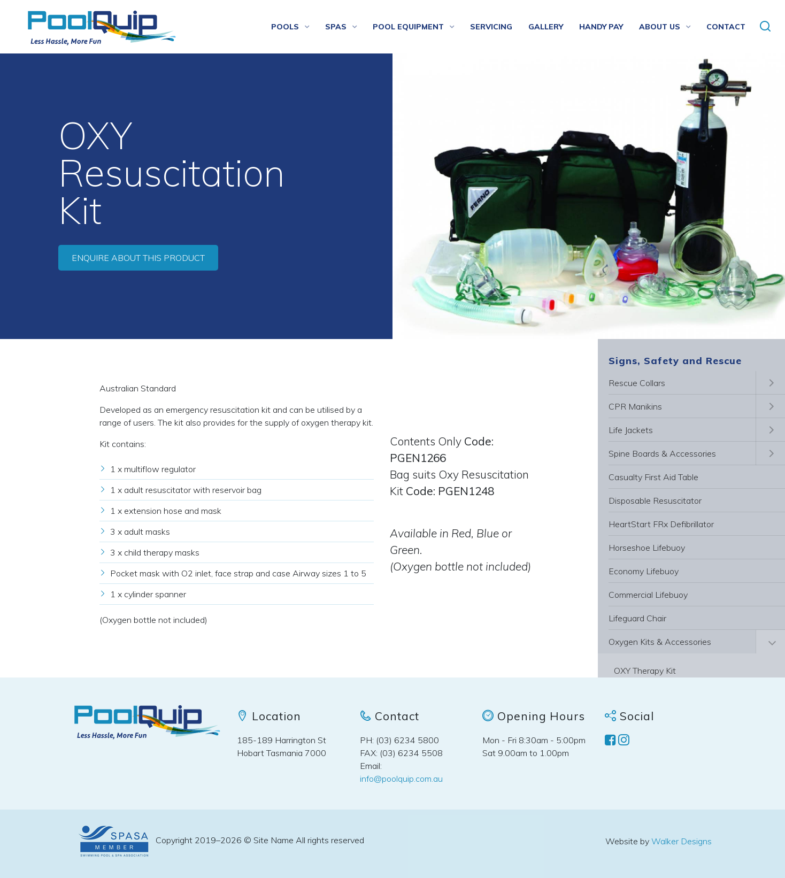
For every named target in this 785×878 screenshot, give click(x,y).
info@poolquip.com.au (401, 778)
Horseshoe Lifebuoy (647, 547)
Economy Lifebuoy (644, 571)
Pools (285, 27)
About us (659, 27)
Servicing (491, 27)
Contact (725, 27)
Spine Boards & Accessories (662, 453)
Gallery (545, 27)
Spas (336, 27)
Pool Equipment (408, 27)
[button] (765, 26)
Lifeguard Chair (637, 618)
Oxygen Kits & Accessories (660, 641)
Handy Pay (601, 27)
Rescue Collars (637, 383)
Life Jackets (631, 430)
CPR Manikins (635, 406)
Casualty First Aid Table (653, 477)
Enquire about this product (138, 257)
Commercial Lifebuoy (648, 594)
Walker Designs (681, 841)
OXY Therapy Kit (645, 670)
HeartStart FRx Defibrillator (661, 524)
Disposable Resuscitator (655, 500)
